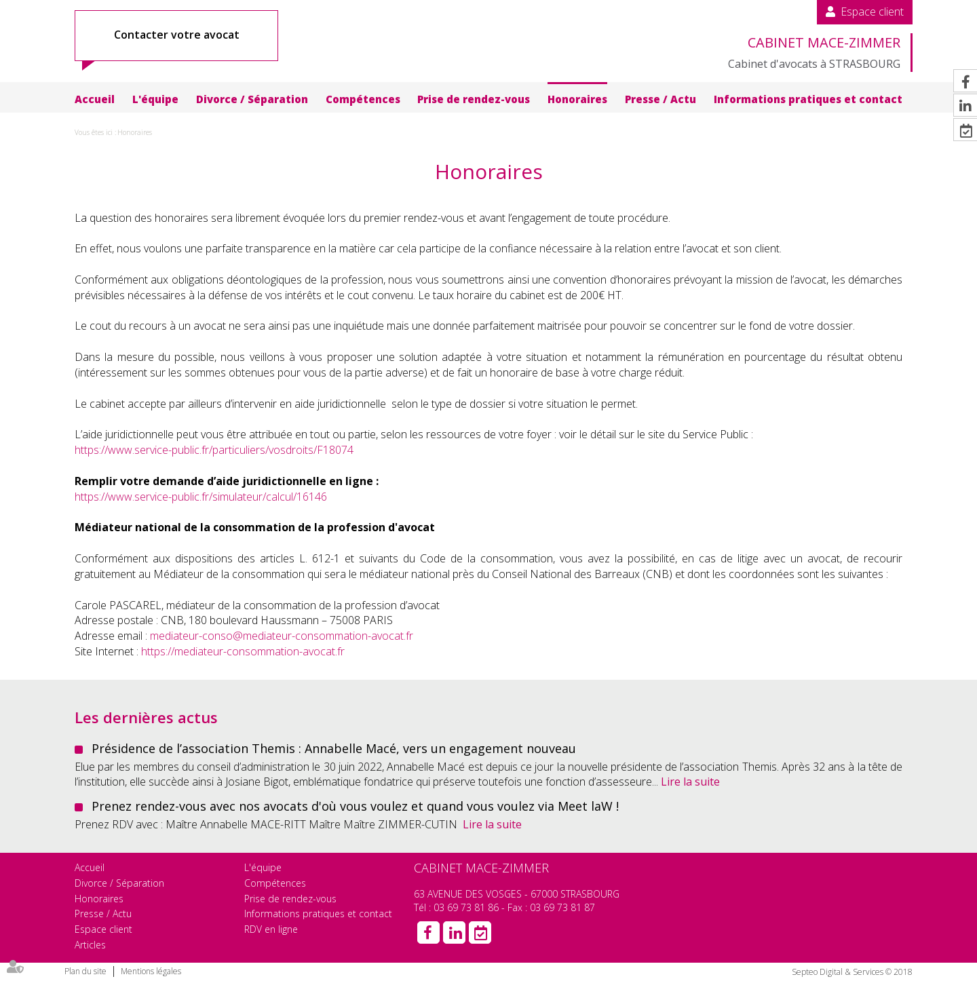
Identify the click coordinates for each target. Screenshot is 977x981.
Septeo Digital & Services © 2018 (852, 972)
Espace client (872, 11)
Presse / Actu (660, 99)
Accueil (95, 99)
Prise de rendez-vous (473, 99)
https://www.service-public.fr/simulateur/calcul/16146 (201, 496)
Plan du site (85, 971)
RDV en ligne (271, 929)
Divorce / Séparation (252, 99)
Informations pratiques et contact (808, 99)
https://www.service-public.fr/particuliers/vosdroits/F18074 (214, 449)
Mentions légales (151, 971)
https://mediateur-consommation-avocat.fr (243, 651)
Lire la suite (690, 781)
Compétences (363, 99)
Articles (90, 944)
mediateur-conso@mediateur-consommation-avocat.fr (281, 635)
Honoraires (577, 99)
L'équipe (155, 99)
